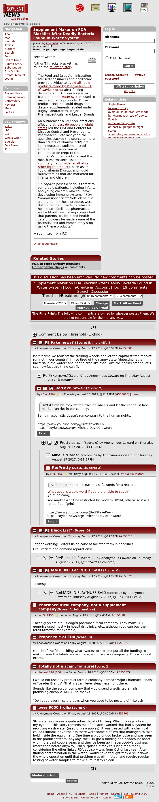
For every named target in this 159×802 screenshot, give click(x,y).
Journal (134, 394)
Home (50, 794)
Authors (10, 48)
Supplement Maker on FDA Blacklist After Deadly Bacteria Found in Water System (63, 34)
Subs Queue (13, 67)
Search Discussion (93, 291)
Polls (8, 56)
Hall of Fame (13, 60)
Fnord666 (52, 43)
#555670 (122, 643)
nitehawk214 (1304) (50, 672)
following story (118, 108)
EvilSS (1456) (46, 615)
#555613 (122, 394)
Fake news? (62, 342)
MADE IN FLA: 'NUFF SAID (76, 570)
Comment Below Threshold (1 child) (70, 334)
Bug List (10, 141)
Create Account (15, 75)
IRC (7, 130)
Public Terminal (118, 58)
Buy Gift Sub (13, 71)
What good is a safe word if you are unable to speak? (89, 491)
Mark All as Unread (92, 307)
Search (9, 52)
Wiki (7, 134)
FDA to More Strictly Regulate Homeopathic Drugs (56, 265)
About (9, 34)
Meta (8, 108)
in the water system (121, 123)
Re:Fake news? (56, 375)
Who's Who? (13, 138)
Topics (9, 45)
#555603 (126, 348)
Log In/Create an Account (87, 287)
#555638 (127, 474)
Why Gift (129, 91)
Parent (44, 433)
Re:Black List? (67, 558)
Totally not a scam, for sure (66, 666)
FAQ (7, 37)
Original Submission (46, 243)
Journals (10, 41)
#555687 (123, 672)
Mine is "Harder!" (67, 455)
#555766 (122, 713)
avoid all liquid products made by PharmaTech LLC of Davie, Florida (128, 115)
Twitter (9, 126)
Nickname (112, 36)
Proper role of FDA (57, 637)
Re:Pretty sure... (68, 468)
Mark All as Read (127, 303)
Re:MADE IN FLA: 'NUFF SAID (80, 593)
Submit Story (13, 63)
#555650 (118, 615)
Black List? (61, 530)
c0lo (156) (48, 394)
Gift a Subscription (129, 86)
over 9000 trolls (54, 707)
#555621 (126, 576)
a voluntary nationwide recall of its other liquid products (63, 163)
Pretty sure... (71, 442)
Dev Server (12, 145)
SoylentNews (15, 12)
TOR (7, 149)
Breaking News (15, 97)
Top (116, 287)
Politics (9, 112)
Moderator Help (44, 775)
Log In (9, 78)
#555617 (126, 536)
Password (112, 47)
